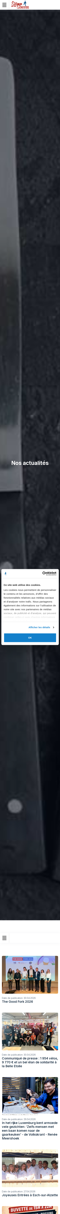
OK (30, 637)
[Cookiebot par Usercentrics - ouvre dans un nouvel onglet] (42, 573)
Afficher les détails (39, 627)
